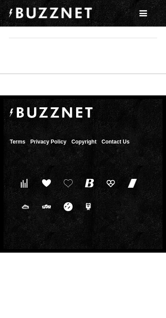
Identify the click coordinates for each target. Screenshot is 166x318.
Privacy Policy (48, 142)
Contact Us (115, 142)
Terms (17, 142)
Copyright (84, 142)
